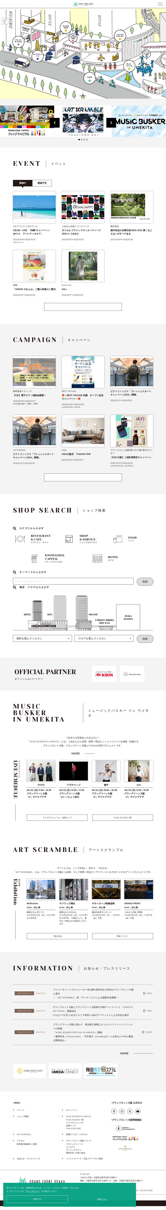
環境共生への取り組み (75, 1156)
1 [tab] (79, 139)
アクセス (21, 1144)
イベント (21, 1114)
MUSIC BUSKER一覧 (122, 821)
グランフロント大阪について (78, 1144)
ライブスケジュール (74, 1126)
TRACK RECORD (73, 1132)
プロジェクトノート (74, 1148)
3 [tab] (84, 139)
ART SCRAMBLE (24, 1138)
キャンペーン (72, 1114)
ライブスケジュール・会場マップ (57, 821)
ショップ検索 (23, 1120)
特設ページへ (122, 940)
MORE (83, 306)
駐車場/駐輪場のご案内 (27, 1148)
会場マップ (71, 1129)
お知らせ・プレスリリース (28, 1162)
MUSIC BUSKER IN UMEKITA (78, 1120)
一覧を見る (57, 940)
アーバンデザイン (74, 1154)
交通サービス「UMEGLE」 (77, 1138)
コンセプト (71, 1151)
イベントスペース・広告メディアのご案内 (84, 1162)
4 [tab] (86, 139)
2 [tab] (81, 139)
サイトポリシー (33, 1191)
